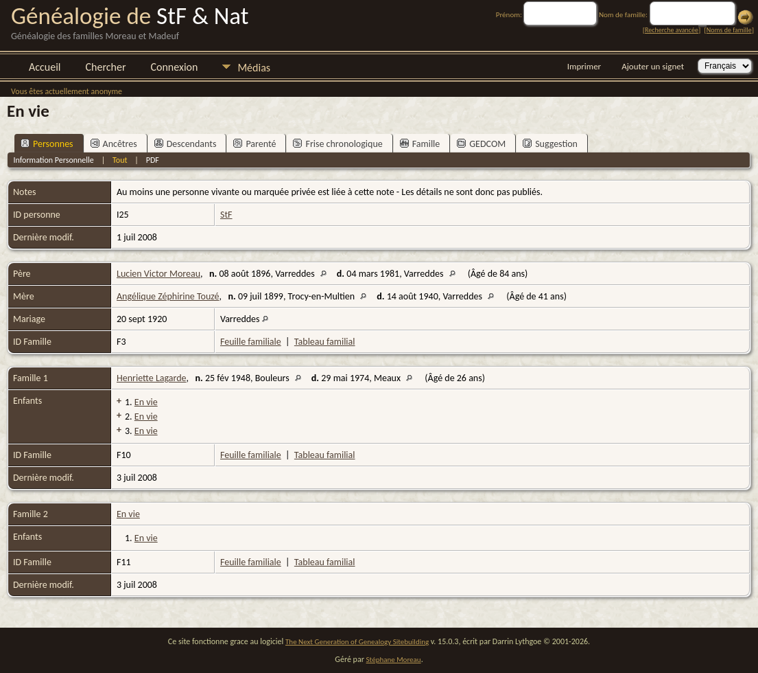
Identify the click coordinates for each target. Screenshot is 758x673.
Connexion (174, 66)
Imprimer (584, 66)
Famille (420, 144)
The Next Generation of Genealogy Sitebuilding (357, 641)
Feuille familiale (250, 341)
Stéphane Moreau (393, 659)
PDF (152, 160)
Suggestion (550, 144)
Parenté (254, 144)
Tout (119, 160)
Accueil (45, 66)
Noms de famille (729, 29)
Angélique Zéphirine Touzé (168, 296)
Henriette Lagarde (152, 378)
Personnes (47, 144)
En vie (146, 402)
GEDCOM (481, 144)
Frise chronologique (337, 144)
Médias (253, 67)
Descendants (185, 144)
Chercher (106, 66)
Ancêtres (114, 144)
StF (226, 214)
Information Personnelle (53, 160)
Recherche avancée (671, 29)
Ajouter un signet (652, 66)
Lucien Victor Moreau (158, 274)
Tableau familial (324, 341)
